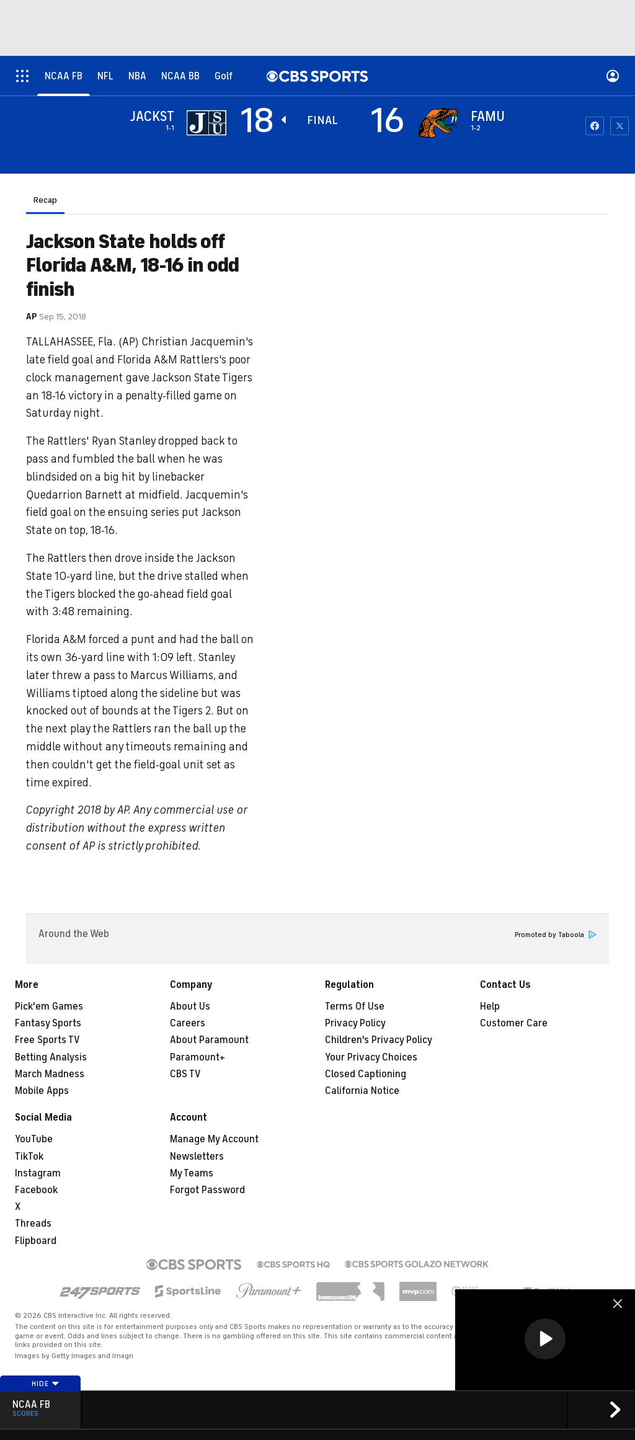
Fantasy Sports (48, 1023)
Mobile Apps (42, 1091)
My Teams (191, 1173)
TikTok (29, 1156)
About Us (190, 1006)
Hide (46, 1383)
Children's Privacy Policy (378, 1040)
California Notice (362, 1091)
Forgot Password (207, 1190)
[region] (545, 1339)
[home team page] (438, 122)
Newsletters (197, 1156)
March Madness (49, 1074)
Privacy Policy (355, 1023)
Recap (45, 200)
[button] (545, 1338)
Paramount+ (197, 1057)
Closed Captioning (365, 1074)
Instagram (38, 1173)
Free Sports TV (47, 1040)
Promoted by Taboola (556, 935)
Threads (33, 1223)
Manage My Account (214, 1139)
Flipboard (35, 1241)
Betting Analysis (51, 1057)
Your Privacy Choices (371, 1057)
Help (490, 1006)
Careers (187, 1023)
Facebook (36, 1190)
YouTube (34, 1139)
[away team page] (206, 122)
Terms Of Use (354, 1006)
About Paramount (209, 1040)
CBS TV (185, 1074)
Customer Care (514, 1023)
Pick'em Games (49, 1006)
